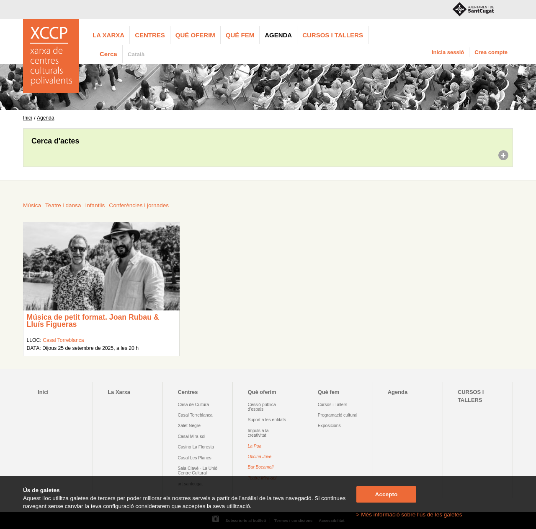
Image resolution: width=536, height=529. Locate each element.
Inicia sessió (448, 52)
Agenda (278, 35)
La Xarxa (108, 35)
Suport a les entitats (267, 419)
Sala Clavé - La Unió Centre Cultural (197, 470)
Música (32, 205)
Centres (150, 35)
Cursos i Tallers (332, 404)
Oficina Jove (260, 456)
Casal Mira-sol (191, 436)
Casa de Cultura (193, 404)
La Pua (255, 446)
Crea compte (491, 52)
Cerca (108, 53)
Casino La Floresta (196, 447)
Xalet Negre (189, 425)
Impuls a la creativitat (258, 433)
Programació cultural (338, 415)
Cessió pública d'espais (262, 407)
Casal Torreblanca (63, 340)
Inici (27, 118)
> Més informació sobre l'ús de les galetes (409, 514)
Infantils (95, 205)
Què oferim (195, 35)
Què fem (240, 35)
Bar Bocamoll (260, 467)
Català (136, 54)
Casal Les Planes (194, 458)
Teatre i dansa (63, 205)
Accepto (386, 494)
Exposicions (329, 425)
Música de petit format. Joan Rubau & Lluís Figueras (92, 321)
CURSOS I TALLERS (332, 35)
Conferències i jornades (139, 205)
